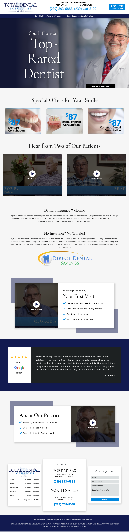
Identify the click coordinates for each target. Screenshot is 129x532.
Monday (12, 480)
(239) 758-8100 (84, 9)
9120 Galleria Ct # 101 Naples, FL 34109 (64, 499)
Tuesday (12, 484)
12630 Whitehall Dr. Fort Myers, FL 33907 (64, 476)
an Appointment (115, 7)
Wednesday (14, 488)
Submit (105, 500)
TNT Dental (93, 520)
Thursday (13, 492)
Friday (12, 496)
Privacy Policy (61, 520)
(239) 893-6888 (59, 9)
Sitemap (68, 520)
